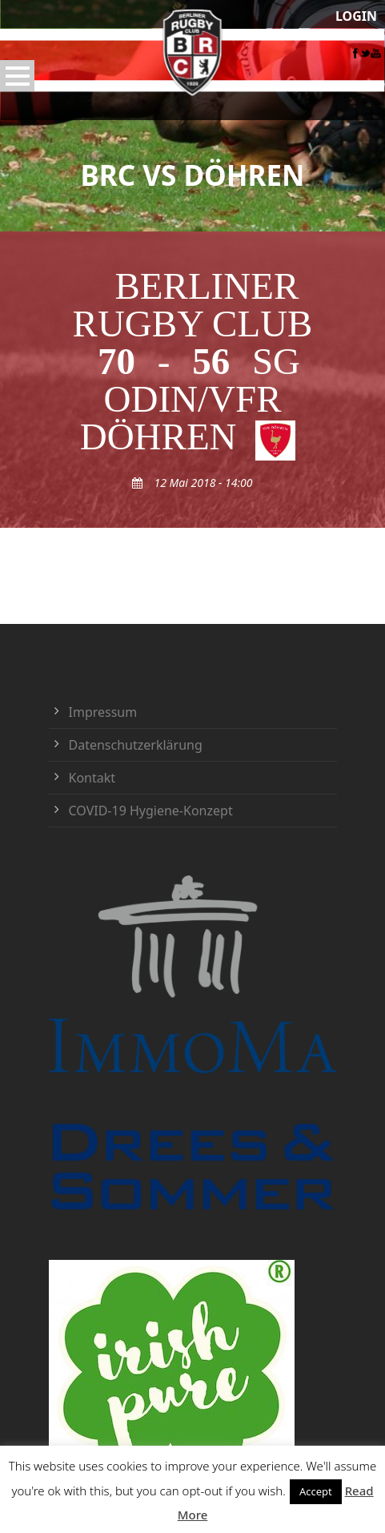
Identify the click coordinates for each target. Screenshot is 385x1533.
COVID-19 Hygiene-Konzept (151, 810)
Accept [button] (315, 1491)
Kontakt (92, 778)
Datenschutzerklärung (136, 745)
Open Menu (17, 75)
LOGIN (356, 16)
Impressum (103, 712)
